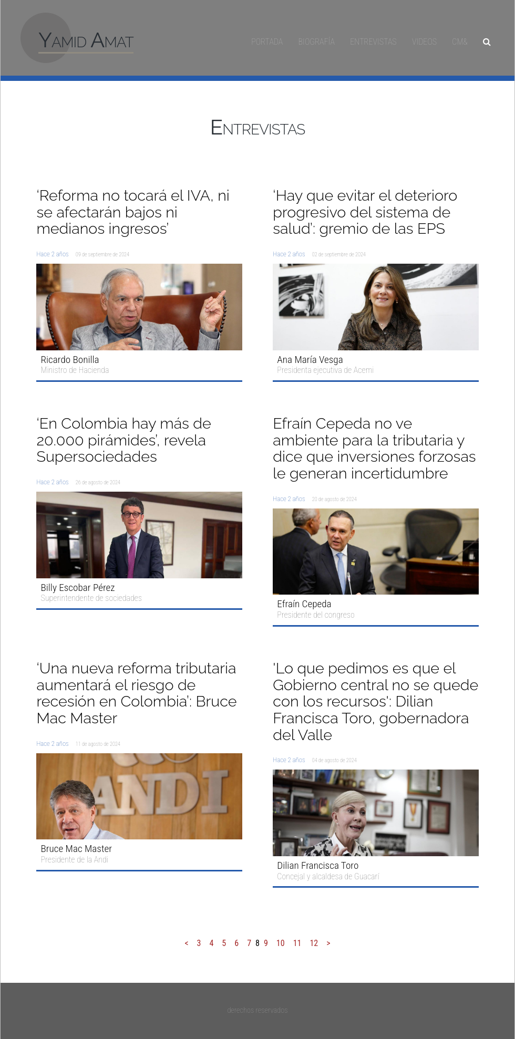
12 (314, 943)
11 (297, 943)
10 (280, 943)
